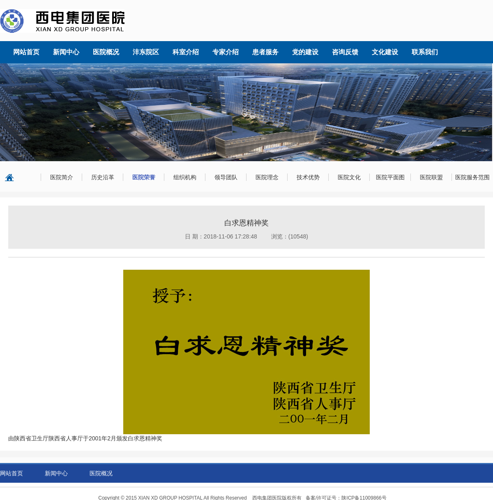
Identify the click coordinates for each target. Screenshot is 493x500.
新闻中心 (56, 473)
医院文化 (349, 177)
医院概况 (101, 473)
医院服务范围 (472, 177)
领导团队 (225, 177)
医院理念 (267, 177)
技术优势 (308, 177)
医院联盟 (431, 177)
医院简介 (61, 177)
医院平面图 (390, 177)
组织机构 (184, 177)
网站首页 (11, 473)
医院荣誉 (143, 177)
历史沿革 (102, 177)
